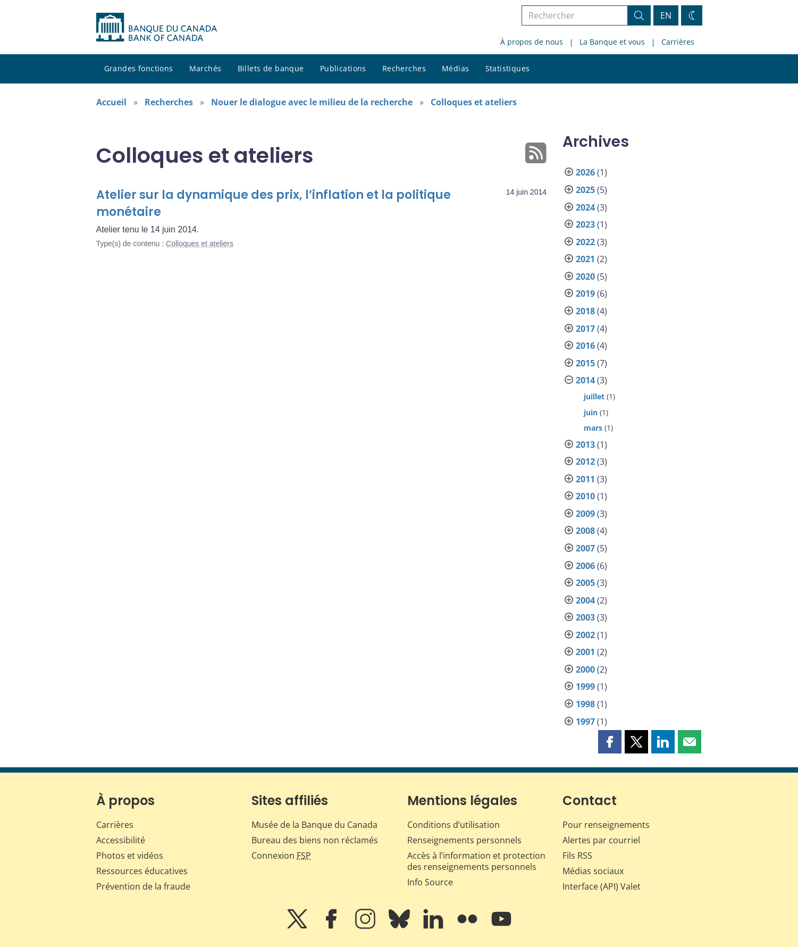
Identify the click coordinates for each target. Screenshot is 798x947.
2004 (585, 600)
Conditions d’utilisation (453, 825)
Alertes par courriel (601, 840)
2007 (585, 548)
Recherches (404, 68)
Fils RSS (577, 855)
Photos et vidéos (129, 855)
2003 (585, 617)
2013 (585, 444)
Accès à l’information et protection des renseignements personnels (476, 861)
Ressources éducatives (142, 871)
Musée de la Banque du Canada (314, 825)
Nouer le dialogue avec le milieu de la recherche (312, 102)
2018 (585, 311)
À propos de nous (531, 42)
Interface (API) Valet (601, 886)
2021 (585, 259)
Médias (455, 68)
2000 (585, 669)
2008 (585, 531)
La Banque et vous (612, 42)
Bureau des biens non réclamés (314, 840)
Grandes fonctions (138, 68)
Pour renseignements (606, 825)
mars (593, 428)
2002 (585, 635)
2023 (585, 224)
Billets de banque (271, 68)
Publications (343, 68)
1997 (585, 721)
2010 (585, 496)
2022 (585, 242)
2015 (585, 363)
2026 (585, 172)
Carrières (677, 42)
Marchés (205, 68)
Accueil (111, 102)
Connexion (281, 855)
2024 (585, 207)
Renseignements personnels (464, 840)
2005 (585, 583)
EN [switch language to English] (665, 15)
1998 (585, 704)
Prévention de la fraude (143, 886)
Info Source (430, 882)
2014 (585, 380)
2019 (585, 293)
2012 (585, 461)
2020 (585, 276)
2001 (585, 652)
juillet (594, 396)
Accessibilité (120, 840)
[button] (609, 741)
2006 (585, 566)
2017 (585, 328)
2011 (585, 479)
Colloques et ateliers (474, 102)
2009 (585, 513)
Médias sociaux (593, 871)
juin (591, 412)
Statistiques (507, 68)
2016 (585, 345)
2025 (585, 190)
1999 (585, 686)
